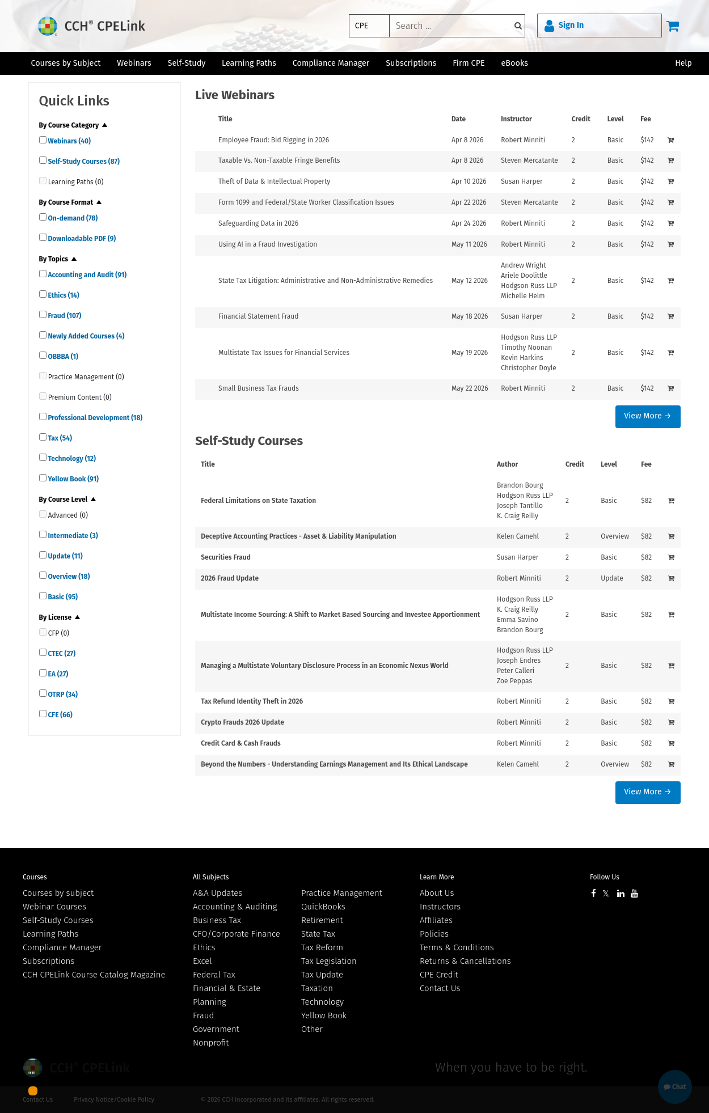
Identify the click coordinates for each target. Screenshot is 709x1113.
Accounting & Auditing (235, 907)
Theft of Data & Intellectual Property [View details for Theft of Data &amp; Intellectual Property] (274, 181)
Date (458, 119)
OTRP (62, 695)
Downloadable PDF (81, 239)
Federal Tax (214, 975)
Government (216, 1029)
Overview (68, 577)
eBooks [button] (514, 63)
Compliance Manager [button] (331, 63)
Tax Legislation (329, 961)
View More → (647, 416)
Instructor (516, 119)
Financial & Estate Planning (226, 995)
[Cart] (672, 25)
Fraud (64, 316)
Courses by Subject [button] (65, 63)
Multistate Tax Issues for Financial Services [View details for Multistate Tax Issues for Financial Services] (283, 353)
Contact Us (440, 988)
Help (683, 63)
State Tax (318, 934)
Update (65, 556)
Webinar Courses (54, 907)
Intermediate (72, 536)
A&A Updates (217, 893)
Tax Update (322, 975)
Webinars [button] (134, 63)
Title (225, 119)
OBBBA (62, 357)
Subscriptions (48, 961)
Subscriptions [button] (411, 63)
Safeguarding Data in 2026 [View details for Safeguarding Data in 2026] (258, 223)
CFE (60, 715)
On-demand (72, 218)
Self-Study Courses (83, 162)
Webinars (69, 141)
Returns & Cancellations (465, 961)
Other (312, 1029)
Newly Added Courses (86, 336)
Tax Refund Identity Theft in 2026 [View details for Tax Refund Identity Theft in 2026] (252, 701)
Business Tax (217, 920)
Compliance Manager (62, 947)
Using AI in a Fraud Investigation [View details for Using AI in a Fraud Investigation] (267, 244)
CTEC (61, 654)
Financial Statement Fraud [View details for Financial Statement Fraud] (258, 316)
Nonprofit (211, 1043)
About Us (437, 893)
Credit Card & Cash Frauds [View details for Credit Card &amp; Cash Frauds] (241, 743)
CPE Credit (439, 975)
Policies (434, 934)
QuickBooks (323, 907)
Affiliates (436, 920)
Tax (59, 438)
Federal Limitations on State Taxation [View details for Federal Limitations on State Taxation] (258, 501)
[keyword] (457, 25)
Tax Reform (322, 947)
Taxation (317, 988)
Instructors (440, 907)
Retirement (322, 920)
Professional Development (95, 418)
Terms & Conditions (457, 947)
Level (615, 119)
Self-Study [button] (187, 63)
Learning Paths (249, 63)
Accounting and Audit (87, 275)
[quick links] (43, 139)
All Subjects (211, 877)
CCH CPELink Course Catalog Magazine (94, 975)
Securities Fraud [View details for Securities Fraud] (226, 557)
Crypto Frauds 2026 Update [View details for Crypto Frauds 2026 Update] (242, 722)
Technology (71, 459)
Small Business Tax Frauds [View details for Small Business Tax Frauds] (258, 388)
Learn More (437, 877)
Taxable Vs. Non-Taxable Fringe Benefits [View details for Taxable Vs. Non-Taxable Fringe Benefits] (279, 160)
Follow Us (604, 877)
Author (507, 464)
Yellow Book (73, 479)
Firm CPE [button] (468, 63)
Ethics (63, 295)
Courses (35, 877)
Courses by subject (58, 893)
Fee (645, 119)
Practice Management (341, 893)
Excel (202, 961)
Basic (62, 597)
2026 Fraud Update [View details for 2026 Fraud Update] (230, 578)
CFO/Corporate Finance (236, 934)
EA (58, 674)
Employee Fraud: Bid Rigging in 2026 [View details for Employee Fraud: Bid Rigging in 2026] (273, 140)
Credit (581, 119)
